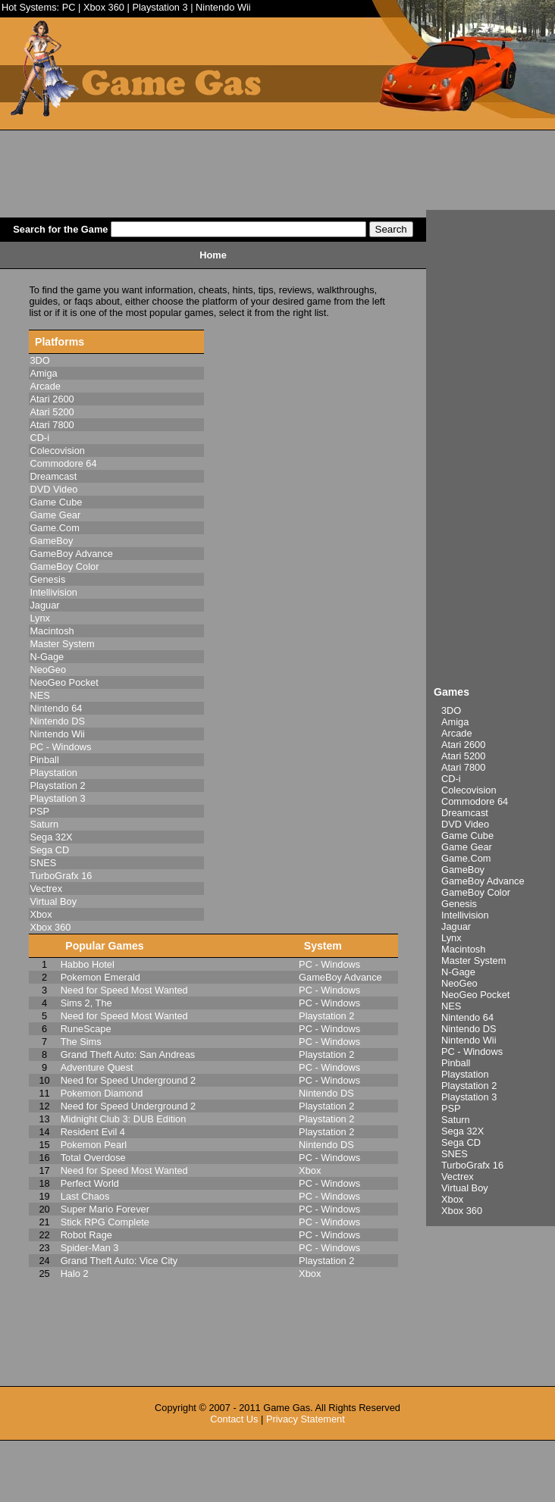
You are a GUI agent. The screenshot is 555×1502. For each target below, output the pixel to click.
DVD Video (465, 824)
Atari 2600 (463, 744)
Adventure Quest (97, 1067)
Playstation (465, 1074)
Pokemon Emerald (100, 977)
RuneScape (86, 1028)
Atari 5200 (463, 756)
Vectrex (457, 1176)
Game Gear (466, 847)
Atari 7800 (463, 767)
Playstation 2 (469, 1085)
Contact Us (234, 1419)
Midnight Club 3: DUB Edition (124, 1119)
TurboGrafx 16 (472, 1165)
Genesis (459, 903)
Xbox (452, 1199)
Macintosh (463, 949)
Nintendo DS (469, 1028)
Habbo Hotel (87, 964)
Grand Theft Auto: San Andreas (128, 1054)
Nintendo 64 (467, 1017)
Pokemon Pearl (94, 1144)
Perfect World (90, 1183)
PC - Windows (472, 1051)
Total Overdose (93, 1157)
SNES (454, 1153)
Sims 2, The (86, 1003)
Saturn (455, 1119)
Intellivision (465, 915)
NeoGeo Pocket (475, 994)
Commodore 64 (474, 801)
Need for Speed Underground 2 (128, 1080)
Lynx (451, 937)
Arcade (456, 733)
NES (451, 1006)
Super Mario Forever (105, 1209)
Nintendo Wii (223, 7)
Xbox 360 (103, 7)
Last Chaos (85, 1196)
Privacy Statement (305, 1419)
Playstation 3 (159, 7)
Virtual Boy (464, 1188)
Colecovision (469, 790)
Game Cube (467, 835)
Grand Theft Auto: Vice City (119, 1260)
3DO (451, 710)
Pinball (455, 1063)
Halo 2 (75, 1273)
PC (69, 7)
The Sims (81, 1041)
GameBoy (462, 869)
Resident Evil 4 (93, 1131)
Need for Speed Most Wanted (124, 990)
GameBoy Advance (483, 881)
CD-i (451, 778)
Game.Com (466, 858)
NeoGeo (459, 983)
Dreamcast (464, 812)
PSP (451, 1108)
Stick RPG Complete (105, 1222)
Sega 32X (462, 1131)
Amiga (455, 722)
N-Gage (458, 972)
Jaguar (456, 926)
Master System (473, 960)
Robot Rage (86, 1235)
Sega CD (461, 1142)
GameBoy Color (475, 892)
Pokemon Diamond (102, 1093)
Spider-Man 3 (90, 1247)
